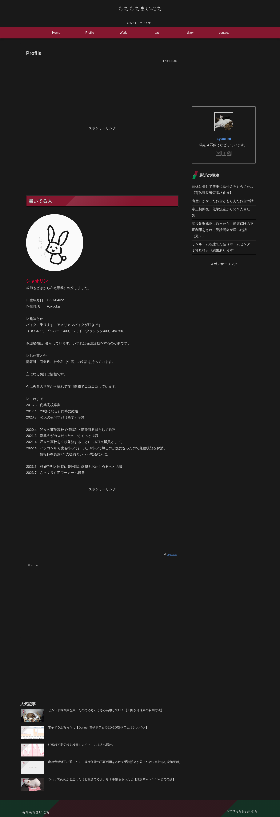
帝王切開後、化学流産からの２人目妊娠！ (221, 212)
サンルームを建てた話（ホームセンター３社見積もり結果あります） (223, 247)
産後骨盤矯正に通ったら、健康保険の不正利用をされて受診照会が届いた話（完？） (223, 230)
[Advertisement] (102, 92)
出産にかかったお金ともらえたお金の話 (223, 201)
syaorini (224, 138)
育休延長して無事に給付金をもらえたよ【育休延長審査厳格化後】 (223, 189)
